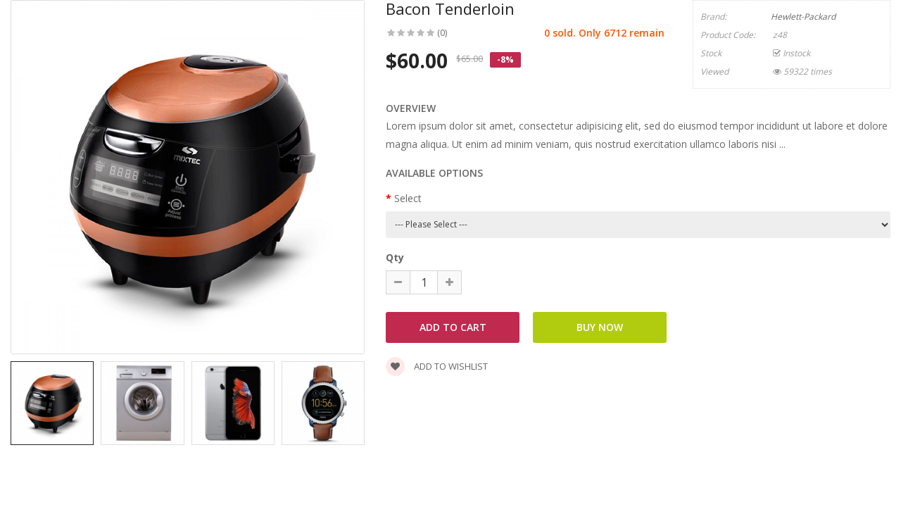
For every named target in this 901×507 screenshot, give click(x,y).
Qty (395, 257)
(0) (442, 33)
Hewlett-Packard (803, 17)
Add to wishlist (437, 366)
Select (408, 198)
